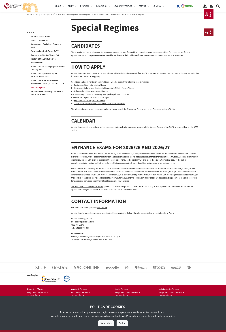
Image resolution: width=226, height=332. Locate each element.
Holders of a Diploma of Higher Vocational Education (44, 75)
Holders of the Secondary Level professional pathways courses (44, 82)
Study (37, 14)
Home (29, 14)
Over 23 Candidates (39, 40)
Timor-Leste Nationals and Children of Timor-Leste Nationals (99, 103)
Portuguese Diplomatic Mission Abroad (90, 85)
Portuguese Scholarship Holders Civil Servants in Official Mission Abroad (104, 88)
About (58, 6)
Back (30, 32)
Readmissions (37, 62)
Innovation (101, 6)
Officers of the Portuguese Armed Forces (91, 91)
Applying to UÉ (49, 14)
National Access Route (40, 36)
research (85, 6)
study (70, 6)
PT (198, 6)
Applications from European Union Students (111, 14)
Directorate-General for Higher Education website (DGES (150, 109)
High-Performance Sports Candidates (89, 100)
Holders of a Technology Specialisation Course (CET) (47, 68)
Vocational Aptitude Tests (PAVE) (45, 51)
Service (142, 6)
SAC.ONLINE (102, 207)
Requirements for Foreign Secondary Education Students (47, 93)
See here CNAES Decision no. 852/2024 (87, 186)
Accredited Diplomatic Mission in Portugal (91, 97)
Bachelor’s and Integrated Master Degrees (74, 14)
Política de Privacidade (127, 316)
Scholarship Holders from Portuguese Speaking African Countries (101, 94)
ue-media (157, 6)
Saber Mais (106, 323)
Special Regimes (38, 87)
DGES (196, 127)
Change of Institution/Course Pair (45, 55)
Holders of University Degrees (44, 59)
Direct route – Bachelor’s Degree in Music (46, 46)
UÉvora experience (123, 6)
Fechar (122, 323)
